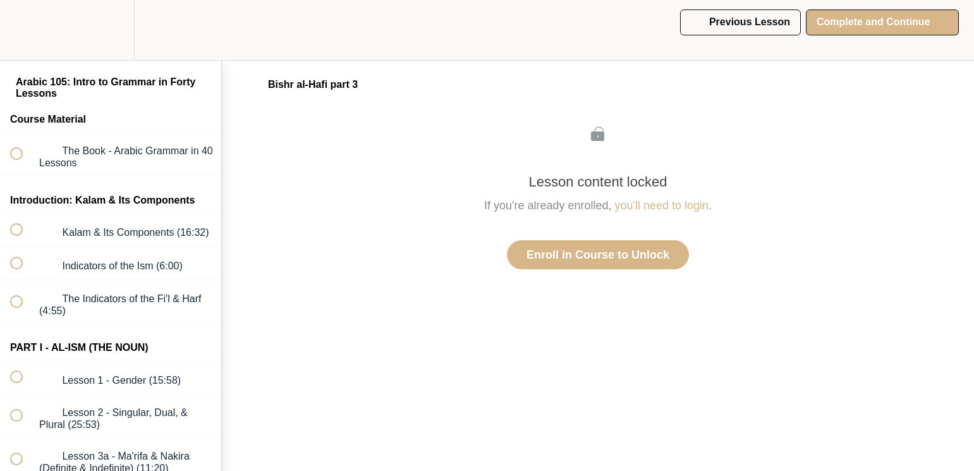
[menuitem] (110, 30)
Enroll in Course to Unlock (598, 254)
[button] (23, 30)
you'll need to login (662, 205)
